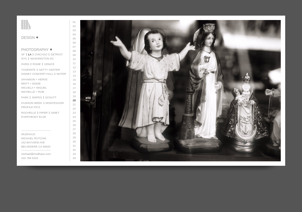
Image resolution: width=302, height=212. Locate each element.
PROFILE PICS (30, 107)
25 (74, 121)
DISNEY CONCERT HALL (37, 73)
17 (74, 88)
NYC (24, 58)
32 (74, 149)
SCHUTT (50, 97)
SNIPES (37, 97)
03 (74, 30)
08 (74, 50)
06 (74, 42)
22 (74, 108)
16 (74, 83)
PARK (25, 97)
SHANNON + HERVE (34, 79)
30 (74, 141)
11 (74, 63)
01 (74, 22)
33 (74, 154)
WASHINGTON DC (42, 58)
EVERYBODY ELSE (33, 116)
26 (74, 125)
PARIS (25, 64)
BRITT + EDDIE (31, 83)
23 (74, 112)
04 (74, 34)
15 (74, 79)
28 (74, 133)
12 (74, 67)
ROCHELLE (28, 112)
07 (74, 46)
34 (74, 158)
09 (74, 55)
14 (74, 75)
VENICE (49, 64)
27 (74, 129)
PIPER (43, 112)
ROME (36, 64)
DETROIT (57, 54)
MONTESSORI (54, 103)
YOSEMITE (28, 69)
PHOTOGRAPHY (36, 50)
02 (74, 26)
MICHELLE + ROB (32, 91)
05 (74, 38)
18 (74, 92)
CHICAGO (41, 54)
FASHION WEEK (31, 103)
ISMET (55, 112)
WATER (61, 73)
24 (74, 116)
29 (74, 137)
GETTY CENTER (49, 69)
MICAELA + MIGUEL (34, 87)
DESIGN (30, 38)
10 (74, 59)
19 (74, 96)
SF (23, 54)
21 (74, 104)
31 (74, 145)
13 (74, 71)
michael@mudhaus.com (36, 154)
